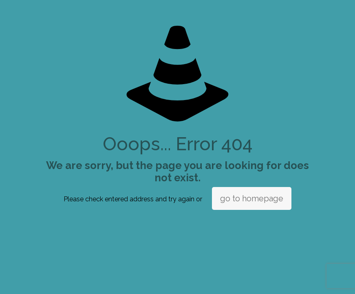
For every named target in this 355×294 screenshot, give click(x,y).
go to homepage (251, 198)
